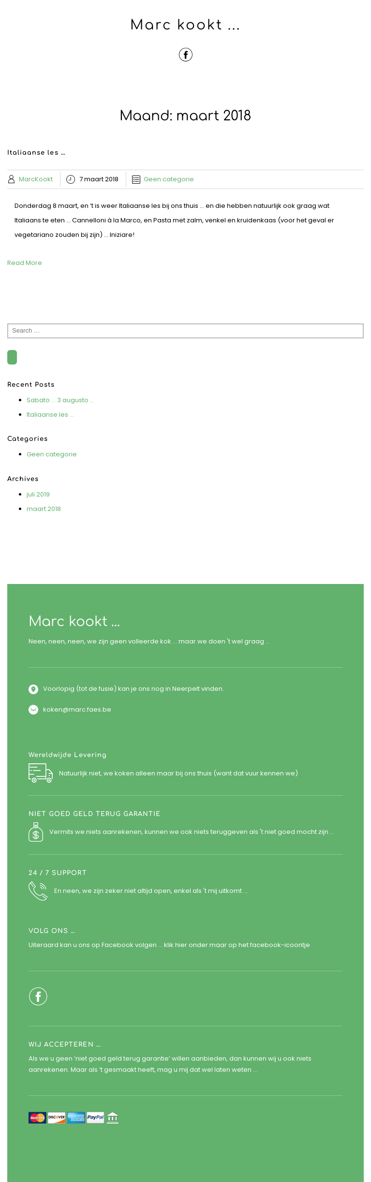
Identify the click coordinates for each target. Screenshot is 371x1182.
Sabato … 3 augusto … (60, 400)
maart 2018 (44, 508)
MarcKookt (36, 179)
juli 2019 (38, 494)
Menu (186, 86)
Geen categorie (169, 179)
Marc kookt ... (185, 25)
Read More (24, 262)
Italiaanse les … (50, 414)
